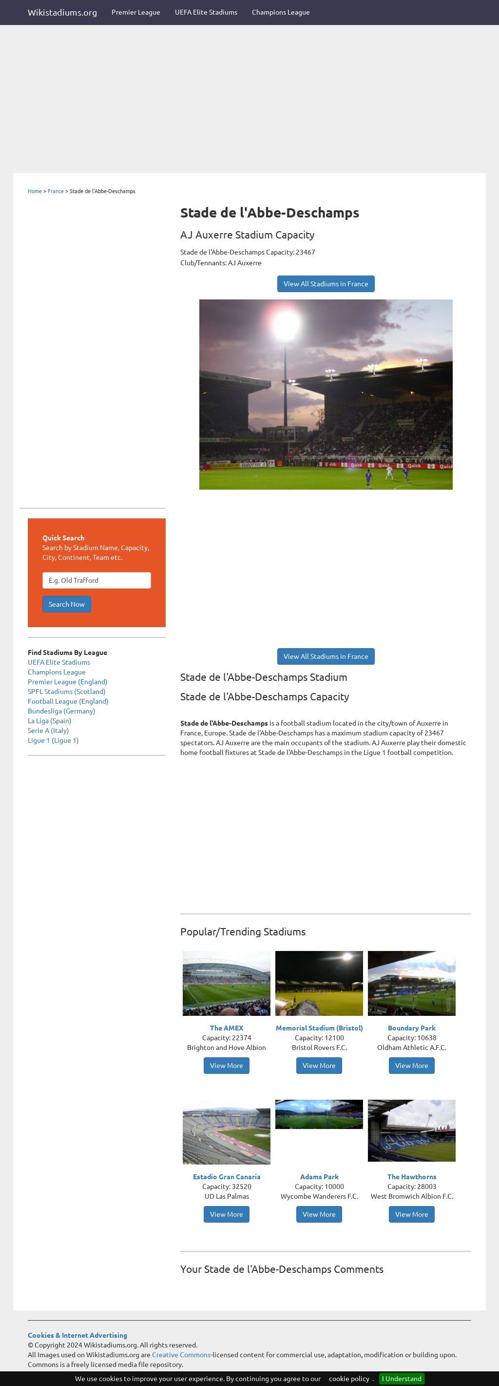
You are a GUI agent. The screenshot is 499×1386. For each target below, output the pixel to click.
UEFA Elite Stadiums (206, 12)
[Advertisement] (249, 100)
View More (226, 1065)
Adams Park (319, 1177)
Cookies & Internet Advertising (77, 1335)
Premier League (136, 12)
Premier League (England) (68, 682)
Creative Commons (181, 1355)
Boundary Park (412, 1028)
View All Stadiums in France (326, 284)
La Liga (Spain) (50, 721)
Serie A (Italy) (48, 730)
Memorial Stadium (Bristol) (319, 1028)
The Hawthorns (412, 1177)
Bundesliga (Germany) (62, 711)
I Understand (402, 1379)
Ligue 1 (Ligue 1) (53, 740)
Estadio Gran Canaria (227, 1177)
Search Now (67, 604)
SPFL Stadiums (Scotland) (67, 691)
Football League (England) (68, 701)
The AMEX (226, 1028)
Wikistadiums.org (62, 12)
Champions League (281, 12)
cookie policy (349, 1379)
